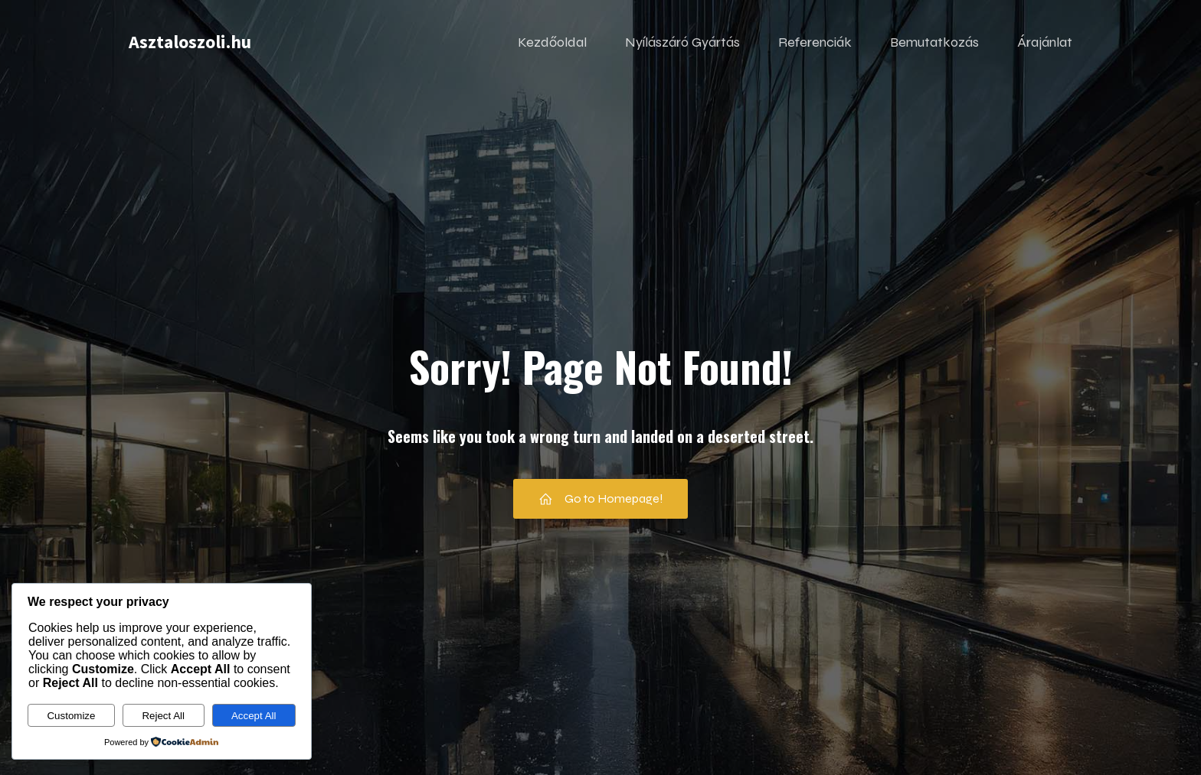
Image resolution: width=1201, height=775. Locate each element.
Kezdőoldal (552, 42)
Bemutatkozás (934, 42)
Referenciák (815, 42)
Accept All (254, 715)
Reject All (163, 715)
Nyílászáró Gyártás (682, 42)
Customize (71, 715)
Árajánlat (1044, 42)
